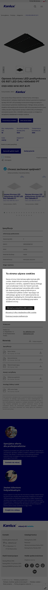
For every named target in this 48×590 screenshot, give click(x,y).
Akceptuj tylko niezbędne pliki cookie (21, 312)
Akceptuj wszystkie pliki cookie (20, 308)
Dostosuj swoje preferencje (17, 316)
